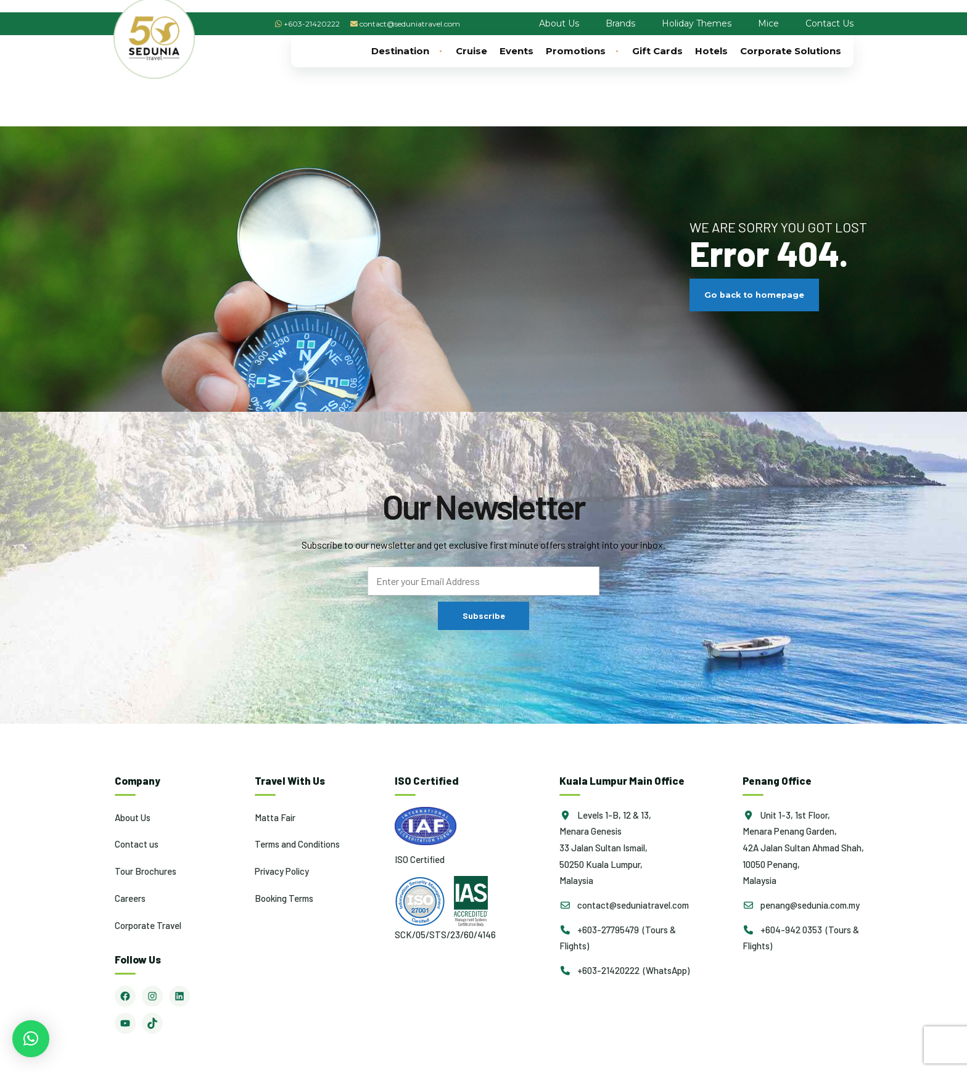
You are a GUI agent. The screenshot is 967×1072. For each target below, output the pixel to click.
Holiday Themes (696, 23)
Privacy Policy (282, 871)
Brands (620, 23)
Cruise (471, 51)
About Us (559, 23)
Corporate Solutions (790, 51)
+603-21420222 (312, 23)
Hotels (711, 51)
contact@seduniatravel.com (410, 23)
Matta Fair (275, 817)
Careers (130, 898)
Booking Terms (284, 898)
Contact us (136, 843)
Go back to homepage (754, 295)
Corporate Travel (148, 925)
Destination (407, 51)
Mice (768, 23)
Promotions (583, 51)
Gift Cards (657, 51)
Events (516, 51)
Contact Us (829, 23)
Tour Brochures (145, 871)
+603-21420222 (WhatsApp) (624, 970)
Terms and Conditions (297, 843)
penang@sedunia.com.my (801, 904)
